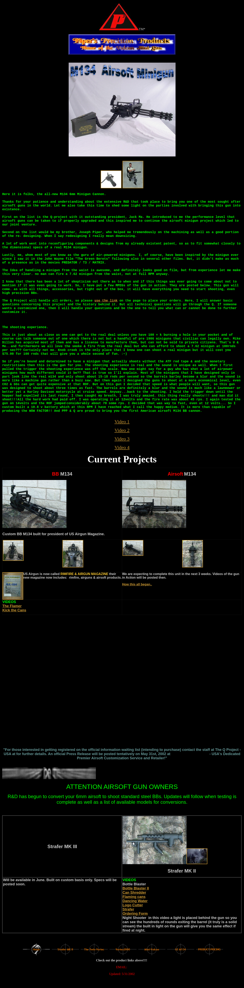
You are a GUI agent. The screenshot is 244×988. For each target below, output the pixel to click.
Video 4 (122, 447)
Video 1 (122, 421)
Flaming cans (134, 897)
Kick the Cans (14, 610)
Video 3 (122, 438)
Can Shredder (134, 893)
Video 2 (122, 430)
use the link (105, 301)
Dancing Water (135, 901)
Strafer (128, 909)
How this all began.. (137, 584)
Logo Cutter (133, 905)
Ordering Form (135, 914)
